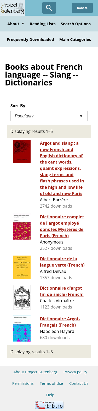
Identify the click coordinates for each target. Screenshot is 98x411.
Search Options (76, 23)
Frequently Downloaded (30, 39)
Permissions (23, 383)
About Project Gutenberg (35, 371)
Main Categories (75, 39)
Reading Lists (43, 23)
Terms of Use (51, 383)
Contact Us (78, 383)
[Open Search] (49, 8)
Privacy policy (75, 371)
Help (50, 394)
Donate (82, 8)
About (16, 23)
